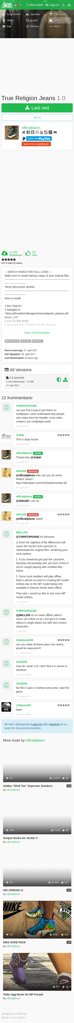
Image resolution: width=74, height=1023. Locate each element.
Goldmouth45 (24, 640)
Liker (34, 255)
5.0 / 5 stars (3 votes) (12, 263)
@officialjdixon (25, 475)
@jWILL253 (23, 615)
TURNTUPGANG (26, 405)
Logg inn (36, 724)
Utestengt (32, 471)
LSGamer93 (23, 705)
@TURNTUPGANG (27, 536)
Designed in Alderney (14, 1013)
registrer (54, 724)
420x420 (21, 470)
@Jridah (36, 457)
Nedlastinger (16, 255)
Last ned (37, 107)
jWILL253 (22, 532)
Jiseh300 (21, 661)
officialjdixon (31, 128)
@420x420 (22, 500)
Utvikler (38, 453)
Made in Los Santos (13, 1017)
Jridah (20, 435)
